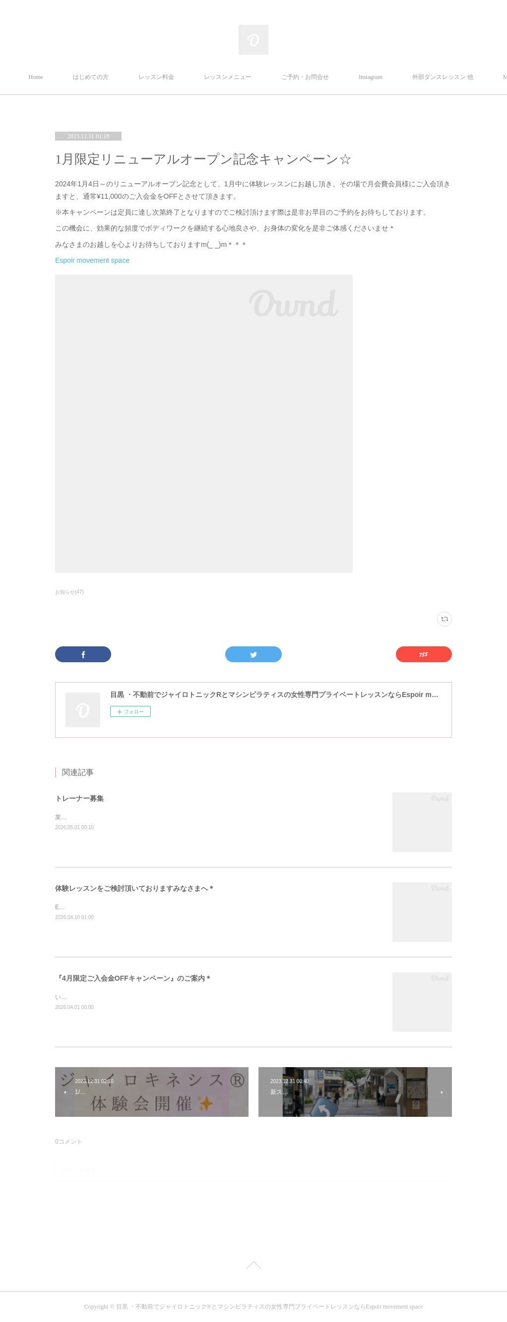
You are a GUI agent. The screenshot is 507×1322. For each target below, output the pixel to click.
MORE (414, 77)
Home (82, 77)
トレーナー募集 (79, 798)
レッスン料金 (203, 77)
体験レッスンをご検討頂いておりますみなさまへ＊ (135, 888)
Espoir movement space (93, 260)
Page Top (253, 1266)
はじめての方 (137, 77)
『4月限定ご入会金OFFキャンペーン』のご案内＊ (133, 978)
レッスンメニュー (274, 77)
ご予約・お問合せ (352, 77)
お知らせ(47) (69, 592)
